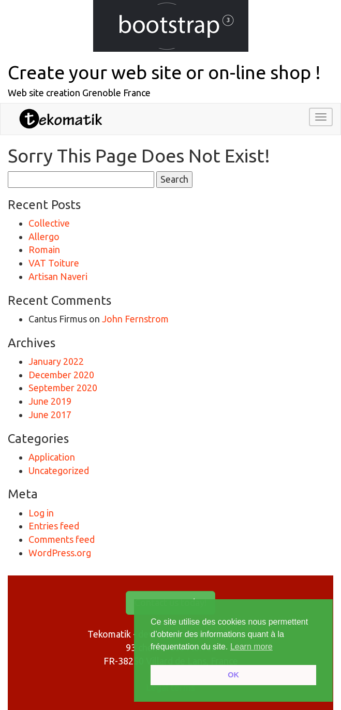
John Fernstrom (135, 319)
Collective (49, 223)
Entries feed (53, 526)
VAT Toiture (53, 263)
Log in (41, 513)
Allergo (44, 236)
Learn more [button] (251, 646)
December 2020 (61, 374)
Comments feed (61, 539)
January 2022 (56, 361)
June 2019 (49, 401)
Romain (44, 249)
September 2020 (62, 387)
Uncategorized (58, 470)
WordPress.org (59, 553)
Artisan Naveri (57, 276)
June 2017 (49, 414)
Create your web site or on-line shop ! (164, 72)
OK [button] (233, 675)
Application (51, 457)
